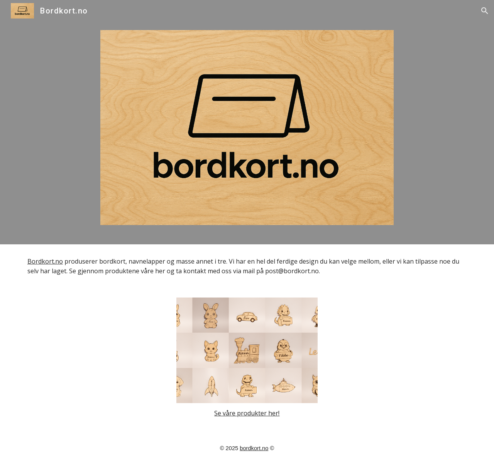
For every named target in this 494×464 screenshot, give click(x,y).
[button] (484, 11)
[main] (247, 266)
